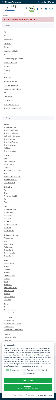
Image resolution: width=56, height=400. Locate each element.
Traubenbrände (8, 247)
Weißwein (7, 269)
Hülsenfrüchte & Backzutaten (12, 170)
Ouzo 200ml (7, 218)
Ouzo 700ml (7, 215)
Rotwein (6, 266)
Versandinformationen (10, 81)
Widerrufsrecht (8, 40)
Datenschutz (7, 36)
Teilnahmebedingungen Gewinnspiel (14, 59)
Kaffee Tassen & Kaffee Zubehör (13, 329)
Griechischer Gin (8, 250)
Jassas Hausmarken (11, 337)
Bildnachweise (8, 55)
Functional (30, 370)
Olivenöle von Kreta (9, 139)
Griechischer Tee (9, 320)
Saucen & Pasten (9, 164)
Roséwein (7, 272)
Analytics (45, 370)
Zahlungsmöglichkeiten (11, 85)
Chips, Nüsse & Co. (9, 182)
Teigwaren (7, 167)
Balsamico (8, 340)
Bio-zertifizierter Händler (11, 51)
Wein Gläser (7, 299)
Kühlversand (7, 93)
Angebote (7, 70)
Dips (5, 199)
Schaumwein (8, 284)
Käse (5, 193)
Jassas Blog (7, 78)
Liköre (5, 241)
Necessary (16, 370)
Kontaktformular (8, 100)
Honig (5, 173)
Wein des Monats (9, 263)
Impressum (7, 43)
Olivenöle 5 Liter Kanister (11, 133)
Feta (5, 190)
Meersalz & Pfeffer (9, 313)
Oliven (5, 158)
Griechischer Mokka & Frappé (12, 323)
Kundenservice (8, 97)
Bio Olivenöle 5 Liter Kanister (12, 136)
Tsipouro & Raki (8, 238)
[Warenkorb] (49, 9)
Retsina (6, 281)
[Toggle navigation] (3, 8)
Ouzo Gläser (7, 227)
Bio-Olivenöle (8, 148)
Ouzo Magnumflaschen (10, 224)
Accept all (28, 387)
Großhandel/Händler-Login (11, 104)
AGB (5, 32)
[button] (26, 8)
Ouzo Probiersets (9, 230)
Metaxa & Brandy (9, 244)
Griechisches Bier (9, 256)
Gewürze (6, 307)
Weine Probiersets (9, 296)
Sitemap (6, 66)
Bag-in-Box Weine (9, 290)
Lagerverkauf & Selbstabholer (12, 89)
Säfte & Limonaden (9, 253)
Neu (5, 74)
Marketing (31, 373)
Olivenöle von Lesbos (10, 145)
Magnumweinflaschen (10, 287)
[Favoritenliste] (41, 9)
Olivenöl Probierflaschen (11, 130)
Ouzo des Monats (9, 212)
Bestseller (7, 334)
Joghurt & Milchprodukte (11, 196)
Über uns (6, 47)
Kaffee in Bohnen (9, 326)
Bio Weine (7, 293)
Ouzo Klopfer (8, 221)
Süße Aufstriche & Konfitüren (12, 176)
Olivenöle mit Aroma (10, 151)
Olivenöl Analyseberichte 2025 (13, 108)
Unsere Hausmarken (10, 127)
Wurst (5, 202)
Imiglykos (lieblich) (9, 275)
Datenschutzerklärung (10, 62)
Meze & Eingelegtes (9, 161)
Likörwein (6, 278)
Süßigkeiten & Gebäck (10, 179)
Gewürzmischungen (10, 310)
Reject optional (28, 380)
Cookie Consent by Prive (45, 395)
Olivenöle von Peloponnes (11, 142)
